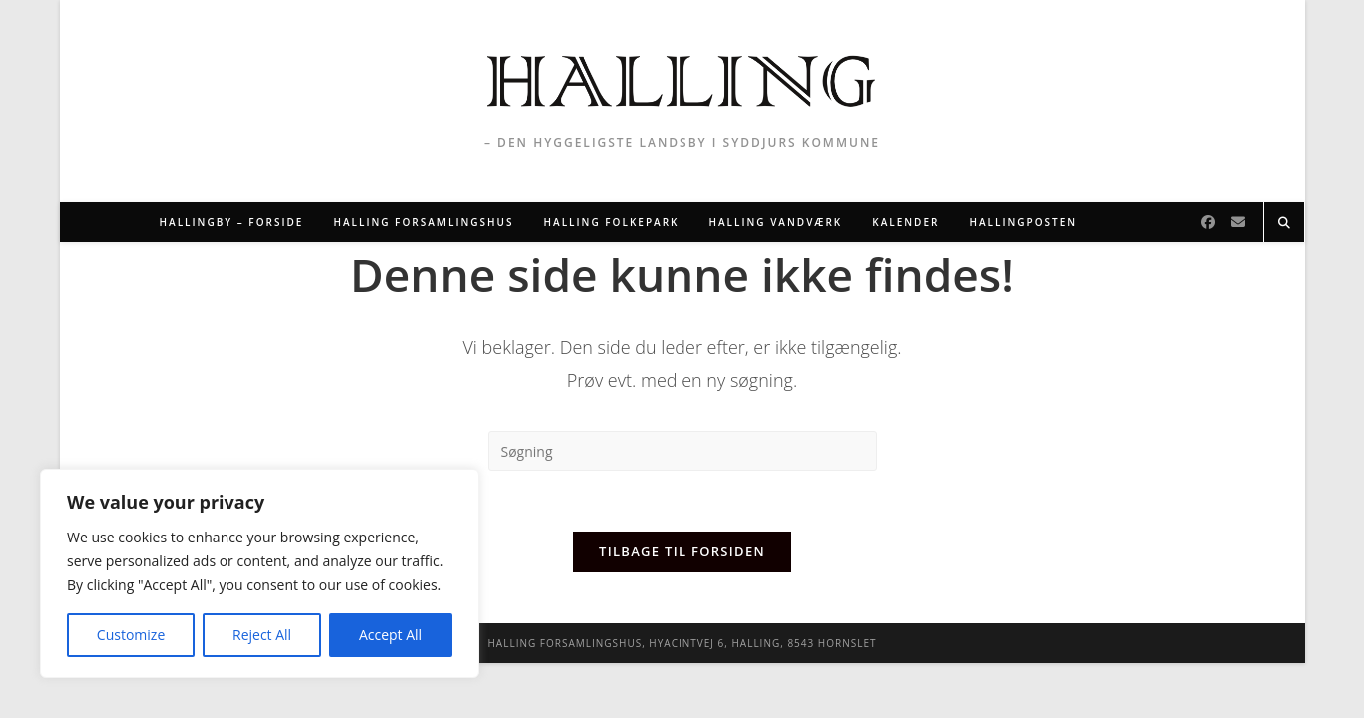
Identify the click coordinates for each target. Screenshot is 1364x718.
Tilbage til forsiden (682, 551)
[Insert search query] (682, 451)
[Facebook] (1208, 222)
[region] (259, 573)
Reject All (261, 634)
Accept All (390, 634)
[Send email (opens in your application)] (1238, 222)
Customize (131, 634)
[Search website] (1284, 223)
